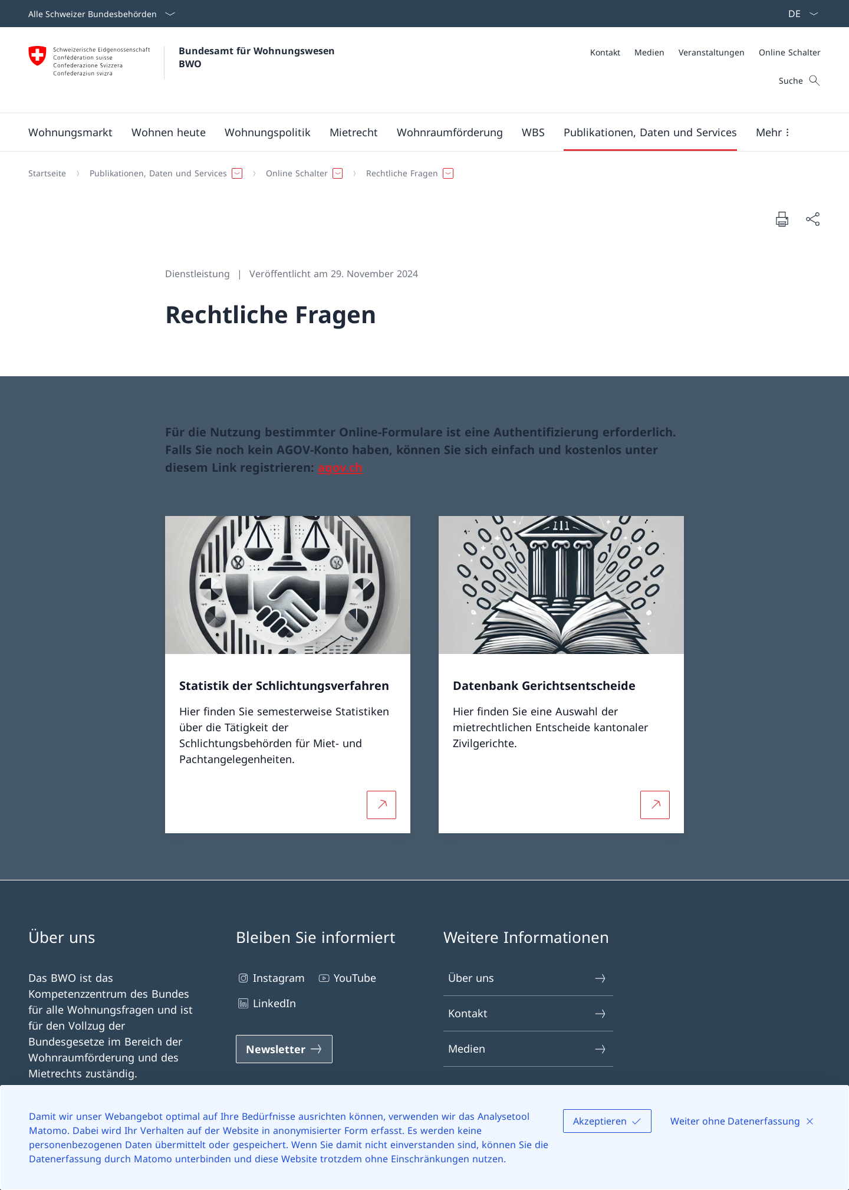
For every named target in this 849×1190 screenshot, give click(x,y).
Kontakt (527, 1013)
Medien (527, 1048)
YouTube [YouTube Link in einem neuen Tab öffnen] (346, 978)
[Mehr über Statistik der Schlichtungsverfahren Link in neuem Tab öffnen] (381, 804)
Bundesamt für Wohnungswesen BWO (258, 57)
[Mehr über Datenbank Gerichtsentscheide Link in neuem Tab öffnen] (655, 804)
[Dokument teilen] (812, 219)
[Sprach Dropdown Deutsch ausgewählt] (799, 13)
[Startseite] (47, 173)
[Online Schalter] (790, 52)
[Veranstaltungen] (712, 52)
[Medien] (649, 52)
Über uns (527, 978)
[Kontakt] (605, 52)
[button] (70, 132)
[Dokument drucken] (781, 219)
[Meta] (705, 52)
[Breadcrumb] (420, 173)
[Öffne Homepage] (183, 70)
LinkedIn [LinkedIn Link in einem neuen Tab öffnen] (266, 1003)
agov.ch (340, 467)
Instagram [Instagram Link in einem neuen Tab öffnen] (270, 978)
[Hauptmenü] (415, 132)
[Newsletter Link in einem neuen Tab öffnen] (284, 1049)
